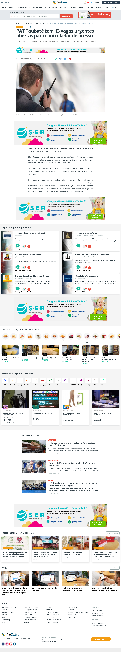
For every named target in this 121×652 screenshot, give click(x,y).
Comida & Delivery (39, 7)
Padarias (30, 337)
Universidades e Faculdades (78, 612)
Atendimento (97, 611)
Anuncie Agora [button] (100, 639)
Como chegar (6, 620)
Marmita (5, 337)
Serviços (42, 23)
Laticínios (111, 337)
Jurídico (95, 381)
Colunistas (72, 7)
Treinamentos (72, 381)
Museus (49, 607)
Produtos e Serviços (23, 7)
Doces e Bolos (71, 337)
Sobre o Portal (97, 616)
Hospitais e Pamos (102, 7)
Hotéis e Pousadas (20, 382)
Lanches (13, 337)
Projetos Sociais (52, 622)
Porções (79, 337)
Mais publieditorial (112, 533)
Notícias (63, 7)
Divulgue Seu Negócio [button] (110, 2)
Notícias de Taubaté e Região (30, 23)
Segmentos (53, 7)
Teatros (71, 610)
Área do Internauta (99, 626)
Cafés (38, 337)
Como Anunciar (98, 613)
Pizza (22, 337)
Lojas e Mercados (43, 382)
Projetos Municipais (53, 620)
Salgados (46, 337)
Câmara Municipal (8, 612)
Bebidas (103, 337)
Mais (114, 7)
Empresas (7, 7)
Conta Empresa (97, 623)
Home (18, 23)
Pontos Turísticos (52, 615)
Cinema (90, 7)
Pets (65, 381)
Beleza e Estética (80, 382)
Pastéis (62, 337)
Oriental (95, 337)
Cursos (4, 622)
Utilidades (72, 615)
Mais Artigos (114, 568)
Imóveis (5, 381)
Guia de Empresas (30, 612)
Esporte (35, 381)
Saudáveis (54, 337)
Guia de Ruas (28, 615)
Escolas (103, 381)
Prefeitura (50, 617)
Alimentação (27, 381)
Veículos (13, 381)
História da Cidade (30, 617)
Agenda (81, 7)
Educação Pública (30, 610)
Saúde (50, 381)
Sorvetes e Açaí (87, 338)
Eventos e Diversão (88, 382)
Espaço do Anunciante (32, 607)
